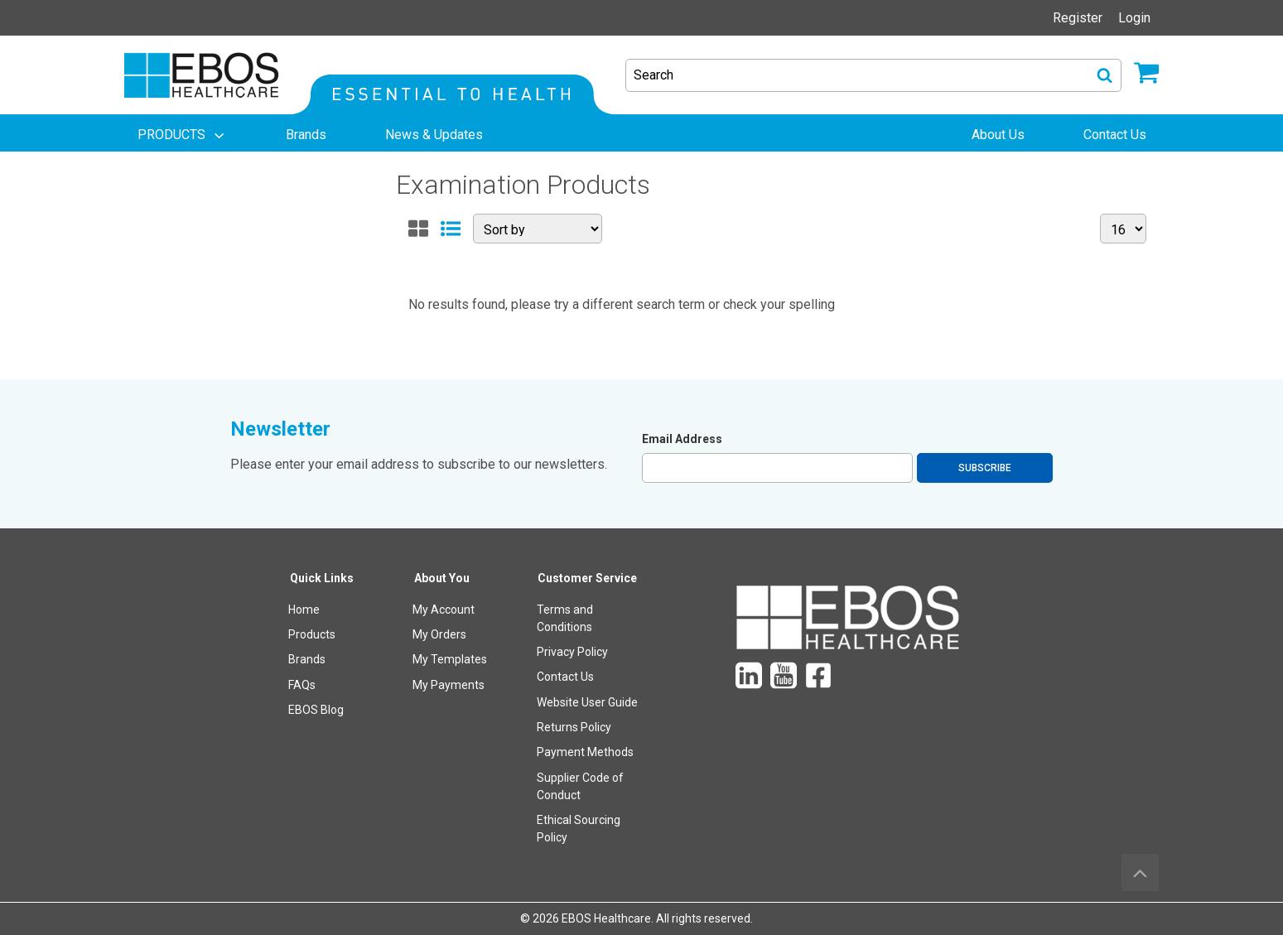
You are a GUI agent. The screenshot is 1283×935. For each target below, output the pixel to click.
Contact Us (565, 676)
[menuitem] (182, 135)
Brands (307, 659)
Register (1077, 18)
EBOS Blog (316, 709)
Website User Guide (587, 702)
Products (311, 634)
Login (1134, 18)
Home (304, 609)
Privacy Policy (572, 651)
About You (442, 578)
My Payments (448, 685)
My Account (443, 609)
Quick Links (322, 578)
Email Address (682, 439)
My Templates (449, 659)
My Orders (439, 634)
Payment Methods (585, 752)
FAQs (302, 685)
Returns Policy (574, 727)
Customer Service (587, 578)
